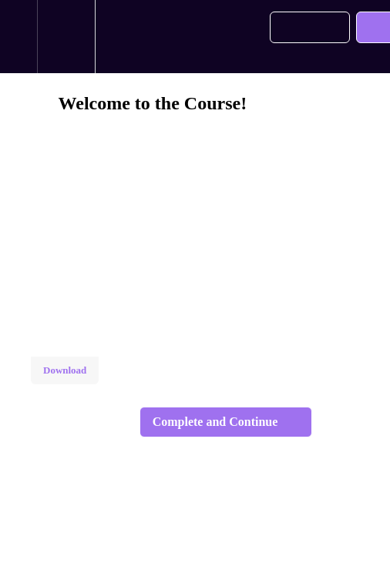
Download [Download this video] (64, 370)
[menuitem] (66, 36)
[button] (18, 36)
